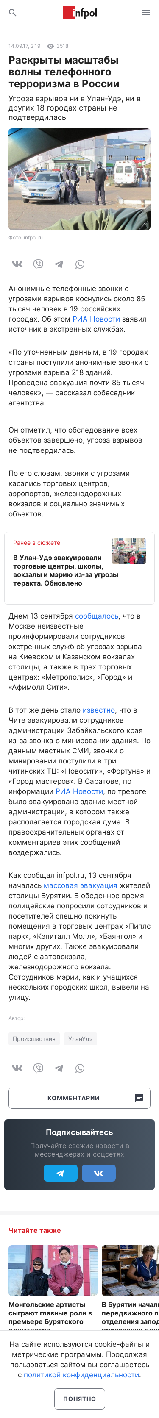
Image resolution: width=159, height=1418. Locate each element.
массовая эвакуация (80, 885)
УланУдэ (80, 1038)
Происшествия (34, 1038)
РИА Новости (96, 319)
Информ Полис (80, 12)
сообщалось (96, 616)
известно (99, 710)
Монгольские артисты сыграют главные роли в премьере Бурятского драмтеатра (50, 1317)
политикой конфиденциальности (81, 1375)
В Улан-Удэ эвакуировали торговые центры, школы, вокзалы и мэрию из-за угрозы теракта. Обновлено (65, 570)
